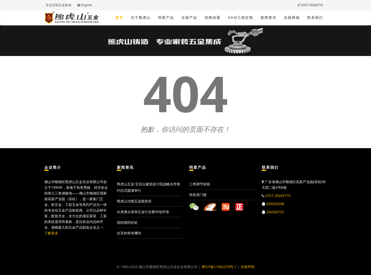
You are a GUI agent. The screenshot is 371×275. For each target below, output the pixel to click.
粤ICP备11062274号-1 (219, 266)
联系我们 (315, 17)
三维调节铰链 (199, 184)
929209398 (275, 203)
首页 (119, 17)
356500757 (275, 212)
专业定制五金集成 (58, 5)
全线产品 (189, 17)
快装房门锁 (198, 194)
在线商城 (292, 17)
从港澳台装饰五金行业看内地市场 (143, 211)
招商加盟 (212, 17)
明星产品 (166, 17)
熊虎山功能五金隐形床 (134, 201)
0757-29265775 (310, 5)
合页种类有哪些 (129, 233)
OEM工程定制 (240, 17)
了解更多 (51, 233)
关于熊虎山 (141, 17)
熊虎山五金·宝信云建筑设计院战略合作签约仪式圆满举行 (148, 187)
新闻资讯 (268, 17)
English (84, 5)
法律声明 (247, 266)
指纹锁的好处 (127, 222)
